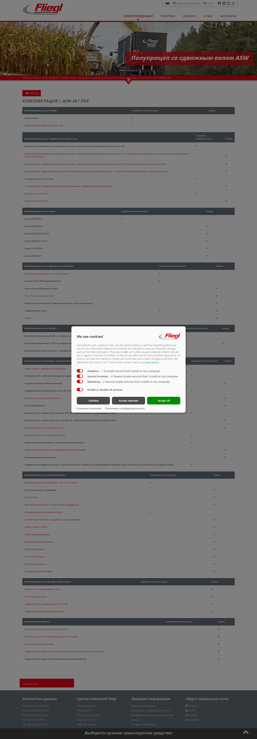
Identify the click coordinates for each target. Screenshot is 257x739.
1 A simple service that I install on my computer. (130, 371)
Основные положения (89, 408)
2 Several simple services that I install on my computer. (136, 381)
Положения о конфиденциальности (125, 408)
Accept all (164, 400)
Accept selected (128, 400)
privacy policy (150, 362)
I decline (93, 400)
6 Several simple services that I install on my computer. (144, 376)
